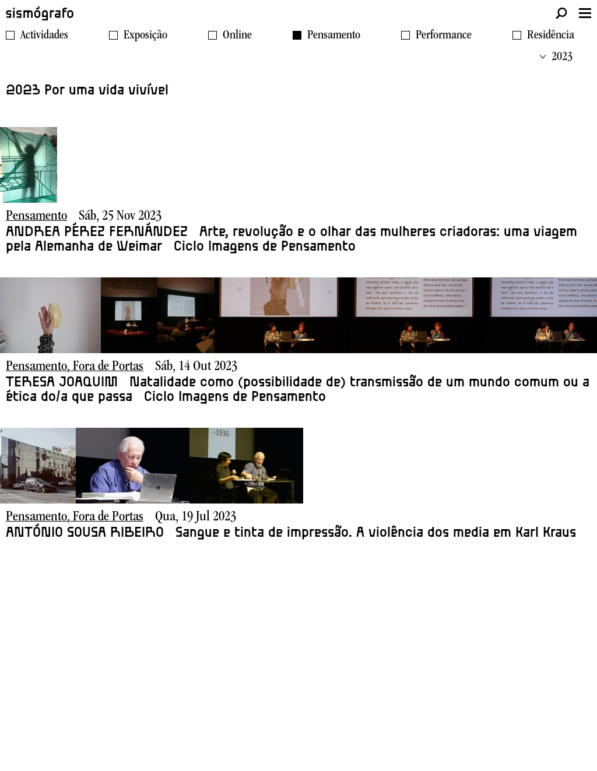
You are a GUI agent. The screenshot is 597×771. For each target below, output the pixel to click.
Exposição (145, 36)
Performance (444, 36)
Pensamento (333, 36)
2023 (556, 57)
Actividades (44, 36)
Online (237, 36)
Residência (550, 36)
